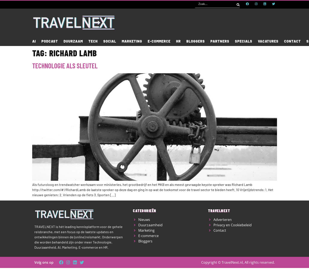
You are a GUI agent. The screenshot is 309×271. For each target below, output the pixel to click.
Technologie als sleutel (64, 65)
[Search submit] (238, 3)
